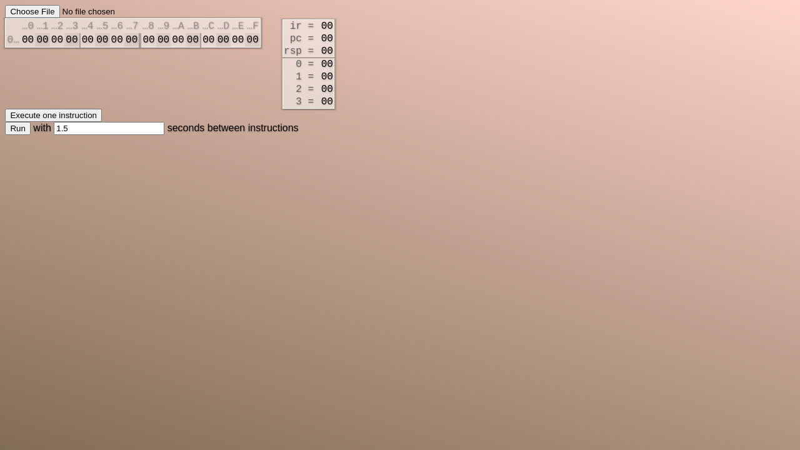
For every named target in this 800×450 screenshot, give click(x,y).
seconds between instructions (176, 146)
